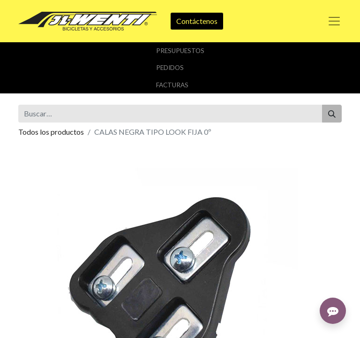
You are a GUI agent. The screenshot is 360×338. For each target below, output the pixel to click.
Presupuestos (180, 50)
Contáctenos (197, 20)
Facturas (172, 85)
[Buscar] (332, 114)
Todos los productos (51, 131)
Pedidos (170, 67)
